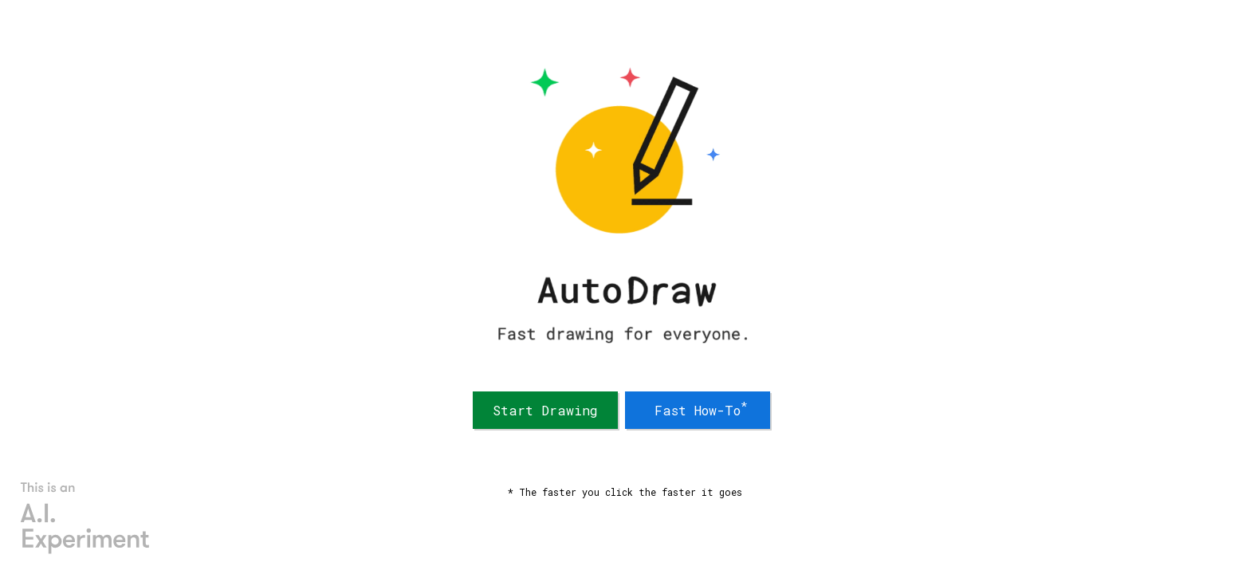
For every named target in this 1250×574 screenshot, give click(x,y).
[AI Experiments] (85, 518)
